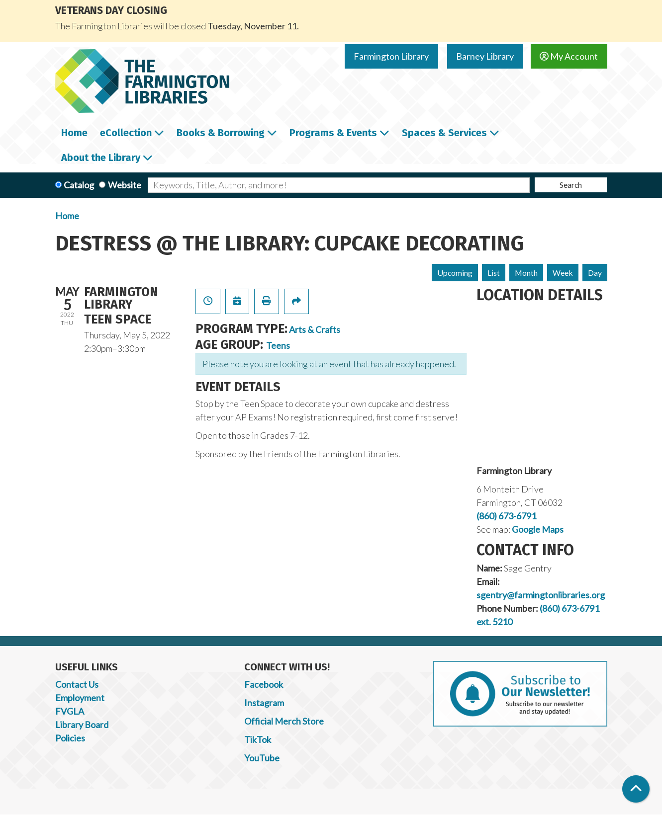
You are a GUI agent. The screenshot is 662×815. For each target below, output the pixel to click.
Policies (70, 738)
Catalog (79, 184)
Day (595, 272)
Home (67, 215)
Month (526, 272)
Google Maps (538, 529)
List (493, 272)
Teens (278, 345)
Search (571, 184)
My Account (569, 56)
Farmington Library (391, 56)
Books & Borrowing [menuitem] (221, 133)
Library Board (81, 724)
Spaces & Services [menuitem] (444, 133)
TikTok (257, 739)
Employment (79, 697)
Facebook (263, 684)
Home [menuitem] (74, 133)
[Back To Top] (636, 789)
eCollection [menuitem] (126, 133)
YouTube (262, 757)
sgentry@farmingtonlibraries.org (540, 594)
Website (124, 184)
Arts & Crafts (314, 329)
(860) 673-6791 (506, 515)
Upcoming (455, 272)
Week (563, 272)
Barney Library (485, 56)
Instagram (264, 702)
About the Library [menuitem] (100, 157)
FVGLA (69, 711)
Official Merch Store (284, 721)
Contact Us (76, 684)
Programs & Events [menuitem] (333, 133)
